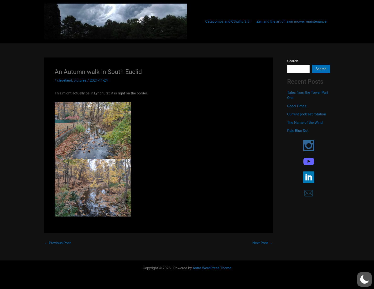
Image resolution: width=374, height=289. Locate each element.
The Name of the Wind (305, 122)
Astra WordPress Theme (212, 268)
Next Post (262, 243)
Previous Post (57, 243)
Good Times (296, 106)
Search (292, 61)
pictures (80, 80)
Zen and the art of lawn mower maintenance (292, 21)
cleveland (64, 80)
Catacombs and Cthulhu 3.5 (227, 21)
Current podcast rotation (306, 114)
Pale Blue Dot (297, 131)
